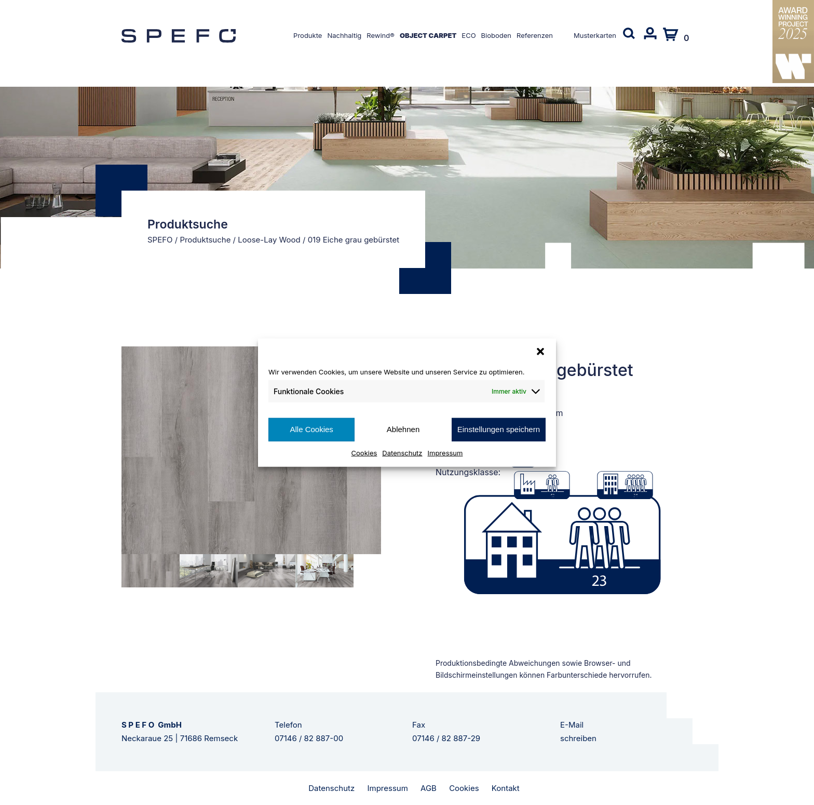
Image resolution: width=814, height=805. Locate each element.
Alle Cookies (311, 429)
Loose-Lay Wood (269, 240)
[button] (540, 351)
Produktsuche (205, 240)
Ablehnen (403, 429)
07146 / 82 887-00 (309, 738)
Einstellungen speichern (498, 429)
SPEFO (160, 240)
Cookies (364, 452)
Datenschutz (402, 452)
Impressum (445, 452)
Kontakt (506, 788)
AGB (428, 788)
